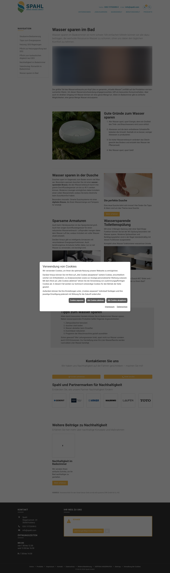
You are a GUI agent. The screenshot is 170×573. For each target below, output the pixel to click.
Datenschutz (122, 276)
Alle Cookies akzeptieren (117, 269)
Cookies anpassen (77, 269)
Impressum (110, 276)
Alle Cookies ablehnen (95, 269)
